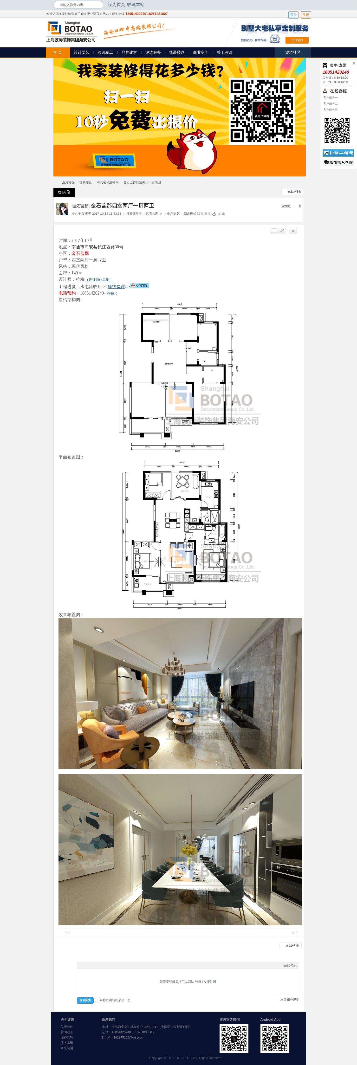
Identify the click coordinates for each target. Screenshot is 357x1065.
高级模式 (290, 965)
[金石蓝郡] (81, 206)
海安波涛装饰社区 (55, 182)
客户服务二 (330, 103)
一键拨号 (110, 293)
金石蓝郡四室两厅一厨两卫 (142, 182)
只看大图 (152, 213)
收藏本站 (135, 4)
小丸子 (76, 213)
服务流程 (67, 1037)
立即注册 (210, 981)
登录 (293, 15)
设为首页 (116, 4)
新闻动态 (67, 1032)
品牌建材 (129, 52)
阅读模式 (190, 213)
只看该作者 (134, 213)
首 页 (57, 52)
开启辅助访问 (302, 4)
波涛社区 (68, 182)
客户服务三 (330, 109)
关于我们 (67, 1027)
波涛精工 (105, 52)
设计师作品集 (99, 280)
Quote (103, 965)
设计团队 (81, 52)
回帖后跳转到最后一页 (113, 1000)
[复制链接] (204, 213)
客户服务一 (330, 97)
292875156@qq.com (128, 1037)
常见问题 (67, 1048)
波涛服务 (153, 52)
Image (91, 965)
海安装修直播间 (108, 182)
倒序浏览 (173, 213)
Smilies (115, 965)
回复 (68, 933)
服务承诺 (67, 1043)
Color (85, 965)
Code (109, 965)
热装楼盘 (177, 52)
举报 (295, 933)
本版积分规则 (289, 999)
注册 (306, 15)
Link (97, 965)
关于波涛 (224, 52)
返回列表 (294, 191)
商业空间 (200, 52)
